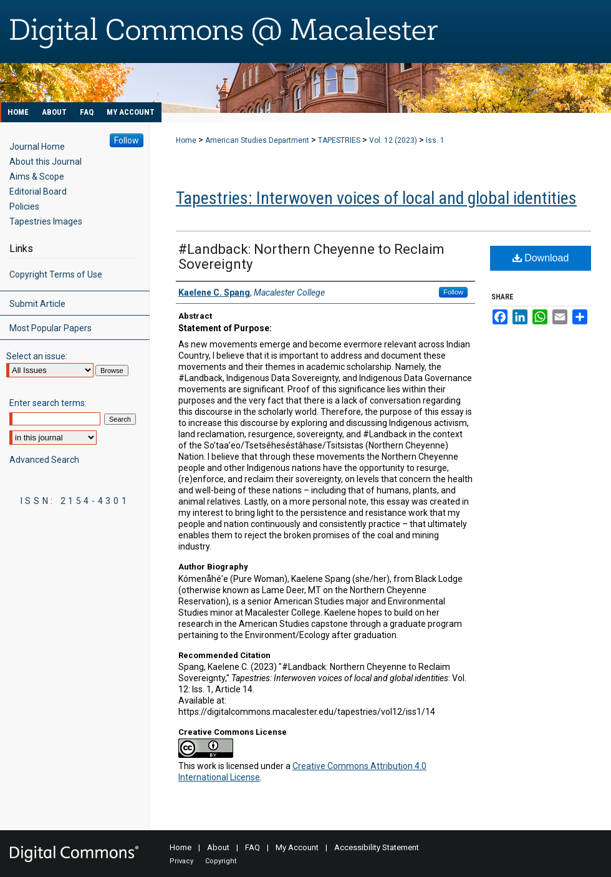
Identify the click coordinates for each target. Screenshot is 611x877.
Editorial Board (38, 191)
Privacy (181, 861)
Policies (24, 206)
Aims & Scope (36, 177)
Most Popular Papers (50, 328)
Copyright (220, 861)
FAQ (252, 847)
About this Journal (45, 162)
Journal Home (37, 147)
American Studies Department (257, 140)
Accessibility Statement (376, 847)
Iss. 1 (435, 140)
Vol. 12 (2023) (393, 140)
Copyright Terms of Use (55, 274)
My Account (297, 847)
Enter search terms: (48, 403)
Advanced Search (44, 460)
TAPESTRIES (339, 140)
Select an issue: (36, 356)
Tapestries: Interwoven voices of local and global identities (376, 198)
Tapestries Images (45, 221)
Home (186, 140)
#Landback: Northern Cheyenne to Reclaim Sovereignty (311, 256)
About (218, 847)
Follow (453, 292)
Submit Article (37, 304)
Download (540, 258)
